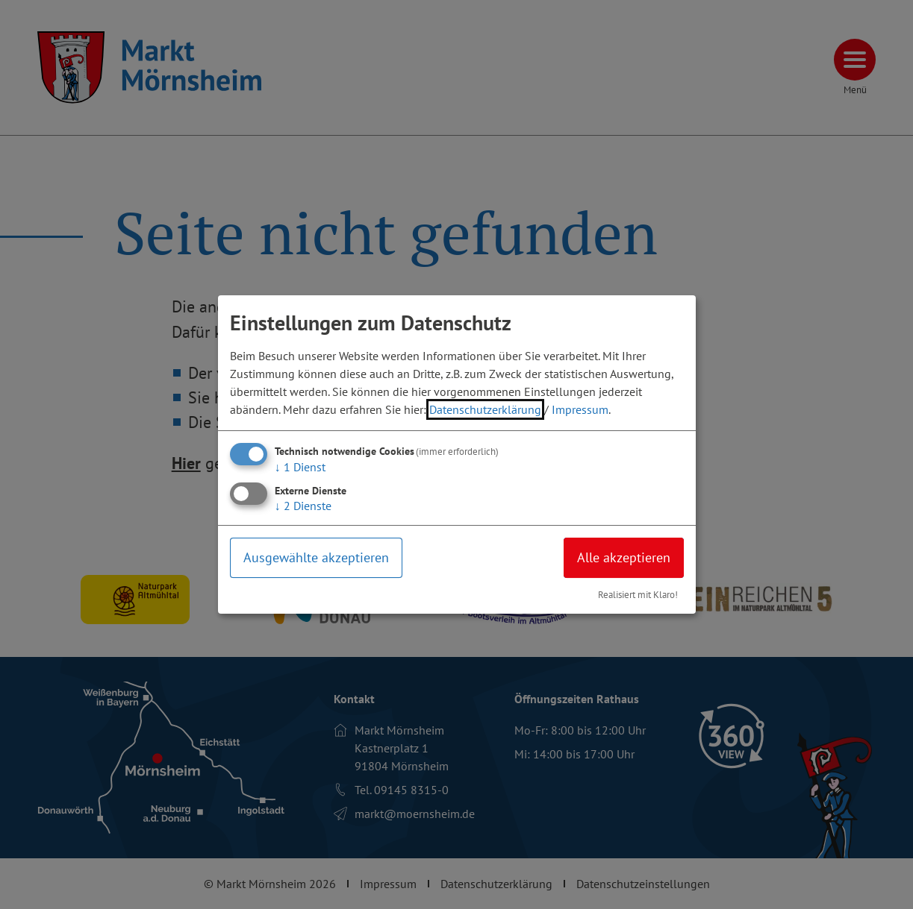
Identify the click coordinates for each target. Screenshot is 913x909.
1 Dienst (300, 466)
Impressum (580, 409)
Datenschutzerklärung (485, 409)
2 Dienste (303, 505)
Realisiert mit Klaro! (638, 594)
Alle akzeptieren (623, 557)
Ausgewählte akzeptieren (316, 557)
